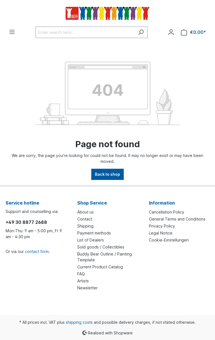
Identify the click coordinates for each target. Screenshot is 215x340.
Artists (83, 280)
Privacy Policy (162, 226)
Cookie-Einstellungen (169, 240)
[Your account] (171, 32)
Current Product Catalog (100, 266)
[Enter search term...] (85, 32)
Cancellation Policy (166, 212)
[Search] (141, 32)
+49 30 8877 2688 (26, 222)
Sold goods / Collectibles (100, 247)
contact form (37, 251)
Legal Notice (160, 233)
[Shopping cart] (193, 32)
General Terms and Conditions (177, 219)
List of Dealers (90, 240)
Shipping (85, 226)
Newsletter (87, 287)
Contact (84, 219)
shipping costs (79, 322)
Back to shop (107, 174)
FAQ (81, 273)
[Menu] (12, 32)
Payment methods (94, 233)
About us (85, 212)
